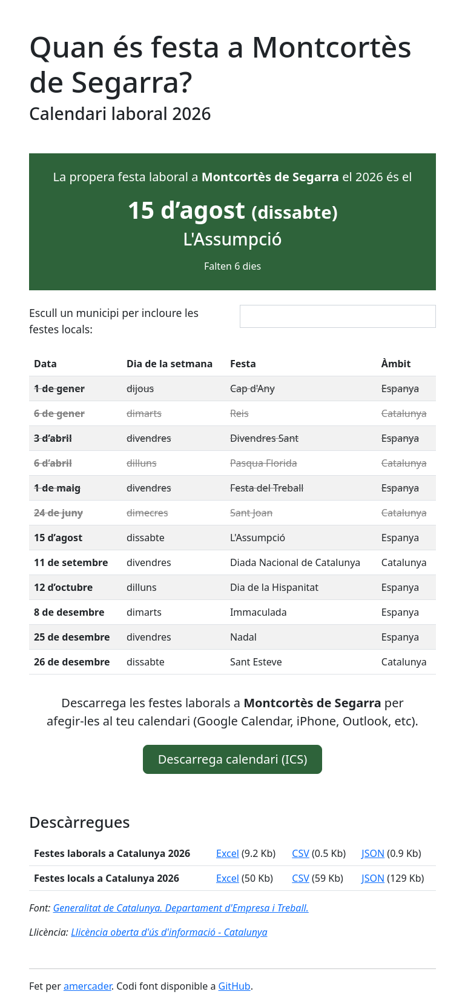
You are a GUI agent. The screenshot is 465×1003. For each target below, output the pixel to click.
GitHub (235, 986)
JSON (372, 853)
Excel (227, 853)
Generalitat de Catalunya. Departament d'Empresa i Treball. (180, 908)
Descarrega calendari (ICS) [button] (233, 759)
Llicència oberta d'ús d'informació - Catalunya (169, 932)
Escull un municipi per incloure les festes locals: (114, 320)
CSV (300, 853)
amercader (87, 986)
